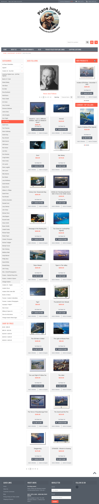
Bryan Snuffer (5, 226)
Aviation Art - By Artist (14, 53)
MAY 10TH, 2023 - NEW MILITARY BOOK (37, 495)
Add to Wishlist (32, 133)
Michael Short (5, 213)
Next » (51, 97)
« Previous (39, 97)
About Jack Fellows (49, 94)
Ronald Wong (5, 265)
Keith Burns (5, 95)
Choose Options (38, 129)
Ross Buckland (6, 92)
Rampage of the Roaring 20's (38, 228)
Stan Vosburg (5, 249)
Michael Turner (6, 246)
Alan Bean (5, 85)
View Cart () (92, 1)
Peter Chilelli (5, 98)
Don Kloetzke (5, 154)
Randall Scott (5, 203)
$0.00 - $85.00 (6, 327)
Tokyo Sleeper (37, 265)
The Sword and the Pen (61, 412)
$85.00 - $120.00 (6, 330)
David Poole (5, 193)
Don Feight (5, 118)
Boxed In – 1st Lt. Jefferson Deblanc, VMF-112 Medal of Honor (37, 120)
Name (53, 487)
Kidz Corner (5, 308)
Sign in (10, 1)
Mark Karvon (5, 141)
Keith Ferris (5, 125)
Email (53, 494)
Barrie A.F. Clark (6, 79)
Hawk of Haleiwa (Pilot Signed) (87, 127)
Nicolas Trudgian (6, 242)
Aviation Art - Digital (7, 285)
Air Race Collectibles (7, 64)
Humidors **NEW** (7, 304)
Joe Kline (4, 151)
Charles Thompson (7, 239)
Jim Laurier (5, 164)
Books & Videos (6, 294)
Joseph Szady (6, 229)
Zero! (37, 155)
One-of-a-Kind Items (7, 314)
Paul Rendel (5, 196)
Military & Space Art (7, 311)
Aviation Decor (6, 288)
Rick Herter (5, 147)
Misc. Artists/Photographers (9, 272)
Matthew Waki (6, 252)
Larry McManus (6, 180)
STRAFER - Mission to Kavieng (61, 448)
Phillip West (5, 259)
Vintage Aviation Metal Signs (9, 317)
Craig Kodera (5, 157)
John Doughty (5, 115)
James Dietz (5, 111)
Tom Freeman (5, 128)
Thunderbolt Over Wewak (61, 302)
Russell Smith (5, 219)
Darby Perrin (5, 187)
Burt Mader (5, 177)
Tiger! (37, 302)
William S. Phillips (7, 190)
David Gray (5, 134)
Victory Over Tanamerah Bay (37, 192)
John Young (5, 268)
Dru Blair (4, 89)
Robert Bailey (5, 82)
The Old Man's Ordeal (37, 338)
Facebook (77, 487)
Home (4, 53)
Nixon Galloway (6, 131)
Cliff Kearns (5, 144)
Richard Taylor (6, 232)
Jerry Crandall (6, 105)
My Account (4, 1)
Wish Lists (80, 1)
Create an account (17, 1)
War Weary (61, 155)
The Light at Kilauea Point (61, 338)
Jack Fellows (5, 121)
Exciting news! (31, 486)
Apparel (4, 67)
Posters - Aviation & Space (9, 278)
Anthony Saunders (7, 200)
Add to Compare (43, 133)
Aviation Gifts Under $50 (8, 291)
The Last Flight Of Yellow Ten (37, 375)
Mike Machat (5, 174)
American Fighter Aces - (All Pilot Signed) (10, 75)
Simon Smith (5, 223)
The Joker (61, 375)
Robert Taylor (5, 236)
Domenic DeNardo (7, 108)
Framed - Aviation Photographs (10, 301)
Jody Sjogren (5, 216)
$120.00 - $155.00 (7, 333)
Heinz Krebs (5, 161)
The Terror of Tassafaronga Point (37, 412)
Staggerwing (37, 448)
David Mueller (5, 183)
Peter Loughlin (6, 167)
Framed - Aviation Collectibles (10, 298)
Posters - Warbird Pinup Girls (9, 275)
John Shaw (5, 210)
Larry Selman (5, 206)
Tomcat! (61, 118)
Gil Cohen (4, 102)
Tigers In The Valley (61, 265)
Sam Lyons (5, 170)
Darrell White (5, 262)
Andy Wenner (5, 255)
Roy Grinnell (5, 138)
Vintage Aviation (6, 281)
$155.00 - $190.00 (7, 337)
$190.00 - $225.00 (7, 340)
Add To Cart (62, 166)
